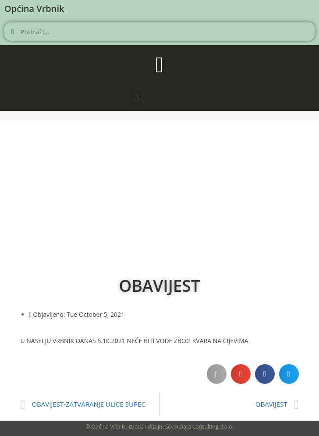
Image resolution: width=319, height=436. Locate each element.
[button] (136, 97)
